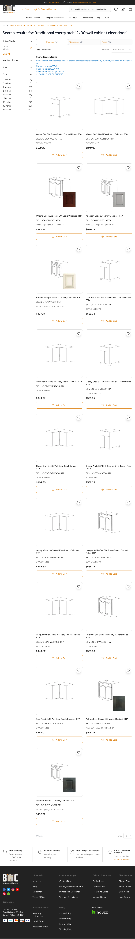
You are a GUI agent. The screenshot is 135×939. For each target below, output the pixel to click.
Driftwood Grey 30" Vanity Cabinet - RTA (55, 801)
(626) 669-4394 (53, 2)
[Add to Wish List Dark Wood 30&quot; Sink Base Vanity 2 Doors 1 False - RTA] (128, 249)
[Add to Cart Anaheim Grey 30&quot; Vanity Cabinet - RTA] (109, 236)
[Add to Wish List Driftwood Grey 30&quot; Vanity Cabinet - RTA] (78, 752)
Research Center (40, 927)
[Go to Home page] (9, 9)
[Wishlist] (116, 9)
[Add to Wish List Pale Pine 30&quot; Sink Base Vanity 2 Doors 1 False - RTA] (128, 586)
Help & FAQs (38, 921)
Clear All (6, 53)
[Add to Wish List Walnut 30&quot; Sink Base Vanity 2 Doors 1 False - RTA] (78, 86)
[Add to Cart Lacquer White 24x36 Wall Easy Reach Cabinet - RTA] (59, 658)
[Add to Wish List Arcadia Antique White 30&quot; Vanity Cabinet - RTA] (78, 249)
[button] (17, 41)
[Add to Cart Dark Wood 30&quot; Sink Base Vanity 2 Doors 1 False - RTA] (109, 321)
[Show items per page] (127, 836)
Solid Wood (124, 892)
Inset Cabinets (125, 897)
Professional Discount (45, 9)
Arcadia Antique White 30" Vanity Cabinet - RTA (58, 297)
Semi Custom (125, 886)
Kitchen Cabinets (33, 17)
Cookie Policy (65, 913)
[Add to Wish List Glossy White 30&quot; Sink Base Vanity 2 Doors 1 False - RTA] (128, 418)
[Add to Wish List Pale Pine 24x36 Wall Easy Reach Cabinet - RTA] (78, 671)
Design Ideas (98, 881)
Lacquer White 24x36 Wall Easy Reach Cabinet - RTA (58, 636)
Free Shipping (15, 851)
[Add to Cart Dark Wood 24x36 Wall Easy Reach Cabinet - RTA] (59, 405)
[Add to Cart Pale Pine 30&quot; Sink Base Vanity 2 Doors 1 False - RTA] (109, 658)
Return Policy (65, 924)
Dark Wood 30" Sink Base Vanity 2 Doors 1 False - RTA (108, 299)
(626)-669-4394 (17, 915)
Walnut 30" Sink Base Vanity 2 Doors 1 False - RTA (59, 134)
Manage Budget (100, 897)
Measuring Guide (100, 892)
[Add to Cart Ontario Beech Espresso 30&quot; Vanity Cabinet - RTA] (59, 236)
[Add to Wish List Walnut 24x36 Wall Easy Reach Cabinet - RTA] (128, 86)
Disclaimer (37, 892)
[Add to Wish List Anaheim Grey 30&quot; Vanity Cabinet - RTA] (128, 167)
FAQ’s (106, 18)
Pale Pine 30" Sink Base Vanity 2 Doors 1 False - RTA (107, 636)
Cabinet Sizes (99, 886)
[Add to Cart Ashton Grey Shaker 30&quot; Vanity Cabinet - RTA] (109, 740)
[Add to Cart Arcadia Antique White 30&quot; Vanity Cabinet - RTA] (59, 321)
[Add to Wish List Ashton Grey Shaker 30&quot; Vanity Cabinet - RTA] (128, 671)
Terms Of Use (38, 897)
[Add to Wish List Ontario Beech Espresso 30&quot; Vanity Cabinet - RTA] (78, 167)
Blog (98, 18)
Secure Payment (52, 851)
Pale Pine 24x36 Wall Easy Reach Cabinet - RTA (58, 719)
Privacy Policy (65, 919)
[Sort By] (121, 49)
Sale (25, 9)
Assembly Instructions (37, 915)
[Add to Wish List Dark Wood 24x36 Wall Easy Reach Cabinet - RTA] (78, 333)
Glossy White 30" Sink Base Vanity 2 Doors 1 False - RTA (109, 467)
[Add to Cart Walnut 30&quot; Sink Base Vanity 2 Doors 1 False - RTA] (59, 155)
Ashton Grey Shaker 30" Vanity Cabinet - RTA (107, 719)
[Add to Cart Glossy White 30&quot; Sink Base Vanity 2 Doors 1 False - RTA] (109, 490)
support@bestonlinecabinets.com (84, 2)
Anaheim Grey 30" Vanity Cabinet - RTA (104, 215)
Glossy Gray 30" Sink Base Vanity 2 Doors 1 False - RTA (109, 383)
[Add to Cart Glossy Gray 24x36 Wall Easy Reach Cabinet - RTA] (59, 490)
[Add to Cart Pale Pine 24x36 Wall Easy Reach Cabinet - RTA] (59, 740)
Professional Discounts (69, 892)
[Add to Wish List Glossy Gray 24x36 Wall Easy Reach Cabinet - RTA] (78, 418)
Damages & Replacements (71, 886)
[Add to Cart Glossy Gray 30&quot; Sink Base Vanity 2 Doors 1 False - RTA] (109, 405)
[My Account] (123, 9)
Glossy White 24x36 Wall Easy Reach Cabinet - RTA (57, 552)
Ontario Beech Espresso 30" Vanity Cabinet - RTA (59, 215)
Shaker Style (124, 881)
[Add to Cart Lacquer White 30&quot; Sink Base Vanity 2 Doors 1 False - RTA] (109, 574)
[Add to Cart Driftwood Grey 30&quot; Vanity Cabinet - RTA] (59, 822)
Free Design (72, 18)
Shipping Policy (66, 929)
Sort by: (117, 49)
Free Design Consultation (88, 851)
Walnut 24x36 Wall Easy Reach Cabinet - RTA (107, 134)
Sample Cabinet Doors (55, 17)
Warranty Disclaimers (68, 897)
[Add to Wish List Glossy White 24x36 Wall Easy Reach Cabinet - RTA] (78, 502)
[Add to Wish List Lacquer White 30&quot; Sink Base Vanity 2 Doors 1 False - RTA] (128, 502)
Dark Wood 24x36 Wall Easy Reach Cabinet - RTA (59, 381)
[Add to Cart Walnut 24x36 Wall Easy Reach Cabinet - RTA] (109, 155)
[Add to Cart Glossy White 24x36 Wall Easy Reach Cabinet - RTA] (59, 574)
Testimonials (88, 18)
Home (4, 25)
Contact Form (65, 881)
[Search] (72, 9)
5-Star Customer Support (122, 852)
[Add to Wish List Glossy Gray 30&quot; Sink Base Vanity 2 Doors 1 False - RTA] (128, 333)
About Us (36, 881)
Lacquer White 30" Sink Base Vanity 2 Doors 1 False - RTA (107, 552)
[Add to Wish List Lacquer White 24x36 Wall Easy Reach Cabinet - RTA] (78, 586)
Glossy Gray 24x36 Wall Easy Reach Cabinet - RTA (57, 467)
